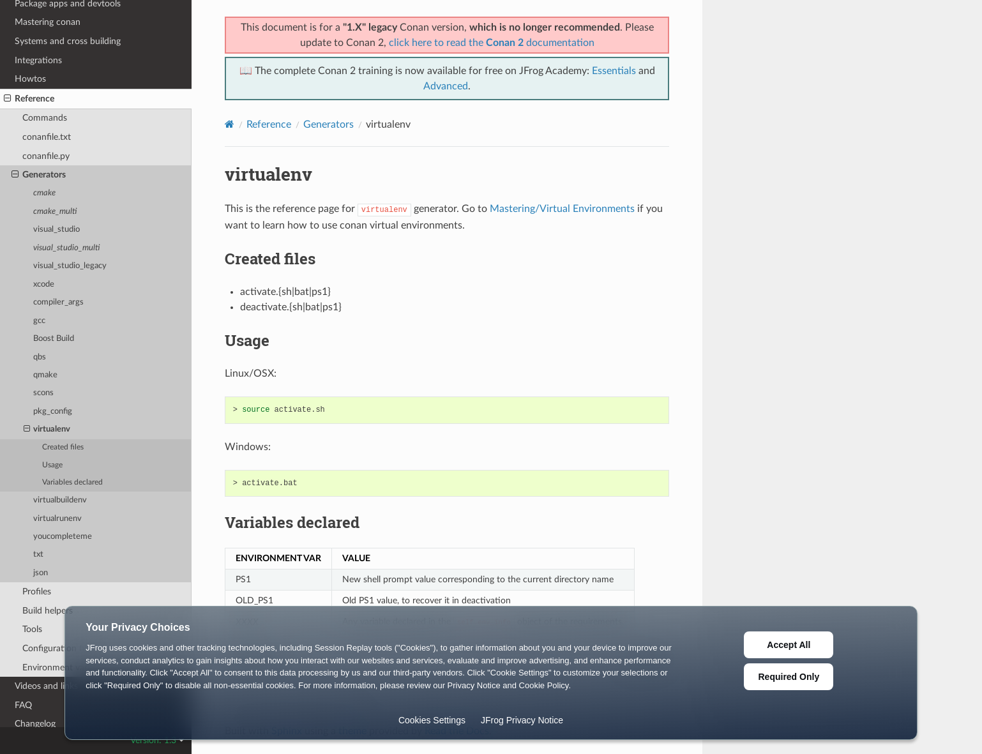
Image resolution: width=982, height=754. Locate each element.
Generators (38, 175)
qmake (45, 375)
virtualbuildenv (60, 500)
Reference (29, 99)
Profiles (36, 591)
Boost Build (53, 339)
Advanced (445, 86)
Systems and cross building (68, 41)
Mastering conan (47, 22)
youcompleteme (62, 536)
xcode (43, 284)
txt (38, 554)
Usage (52, 465)
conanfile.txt (46, 137)
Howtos (30, 79)
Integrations (38, 60)
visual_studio (56, 229)
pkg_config (52, 411)
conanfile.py (46, 156)
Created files (63, 447)
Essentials (614, 71)
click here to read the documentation (491, 43)
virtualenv (47, 429)
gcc (39, 321)
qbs (39, 357)
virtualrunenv (57, 519)
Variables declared (72, 482)
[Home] (229, 124)
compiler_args (58, 302)
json (40, 573)
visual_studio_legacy (70, 266)
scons (43, 393)
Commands (44, 118)
